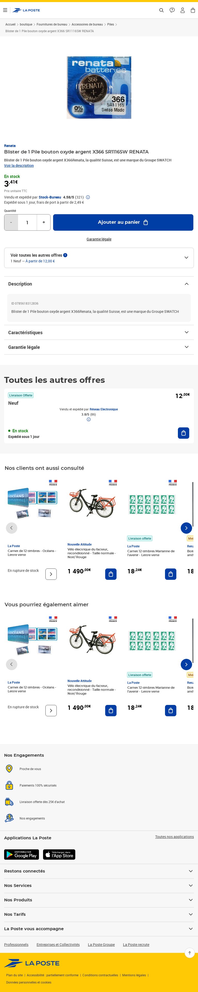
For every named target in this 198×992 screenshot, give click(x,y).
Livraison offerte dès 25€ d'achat (42, 802)
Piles (110, 24)
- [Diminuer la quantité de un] (11, 222)
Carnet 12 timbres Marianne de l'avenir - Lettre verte (151, 553)
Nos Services (99, 886)
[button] (182, 10)
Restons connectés (99, 871)
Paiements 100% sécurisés (38, 785)
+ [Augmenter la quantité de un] (43, 222)
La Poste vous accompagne (99, 929)
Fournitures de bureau (52, 24)
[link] (32, 963)
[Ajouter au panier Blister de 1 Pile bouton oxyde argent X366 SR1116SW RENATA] (123, 222)
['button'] (26, 10)
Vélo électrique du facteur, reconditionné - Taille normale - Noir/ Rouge (92, 553)
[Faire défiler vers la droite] (186, 528)
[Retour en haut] (190, 953)
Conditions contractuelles (100, 975)
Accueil (10, 24)
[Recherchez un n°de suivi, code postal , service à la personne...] (161, 10)
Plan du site (14, 975)
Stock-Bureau (50, 197)
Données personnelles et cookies (28, 982)
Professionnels (16, 944)
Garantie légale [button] (99, 239)
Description (99, 284)
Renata (10, 145)
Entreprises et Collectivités (58, 944)
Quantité (10, 211)
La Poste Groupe (101, 944)
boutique (26, 24)
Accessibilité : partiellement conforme (52, 975)
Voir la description (19, 165)
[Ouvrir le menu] (5, 10)
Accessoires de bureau (87, 24)
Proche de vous (30, 769)
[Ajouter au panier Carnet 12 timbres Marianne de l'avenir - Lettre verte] (170, 574)
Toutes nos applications (174, 837)
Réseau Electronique (104, 409)
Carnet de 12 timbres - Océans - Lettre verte (32, 552)
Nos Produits (99, 900)
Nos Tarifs (99, 914)
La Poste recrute (136, 944)
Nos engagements (32, 818)
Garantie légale (99, 347)
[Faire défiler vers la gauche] (11, 528)
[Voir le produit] (51, 574)
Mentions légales (134, 975)
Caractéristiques (99, 332)
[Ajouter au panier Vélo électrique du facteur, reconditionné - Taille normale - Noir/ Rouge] (111, 574)
